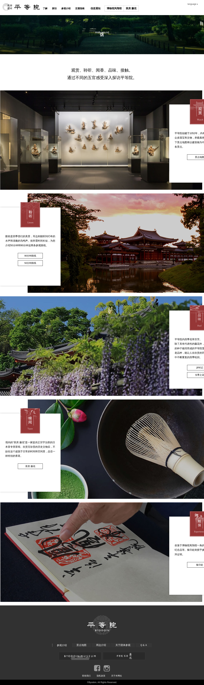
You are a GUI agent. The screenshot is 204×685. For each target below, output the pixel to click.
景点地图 (81, 645)
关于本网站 (116, 675)
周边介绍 (101, 645)
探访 (58, 8)
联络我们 (86, 675)
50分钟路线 (30, 263)
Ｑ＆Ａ (144, 645)
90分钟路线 (30, 255)
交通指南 (90, 8)
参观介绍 (73, 8)
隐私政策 (101, 675)
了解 (46, 8)
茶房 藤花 (143, 8)
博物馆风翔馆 (126, 8)
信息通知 (107, 8)
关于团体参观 (123, 645)
